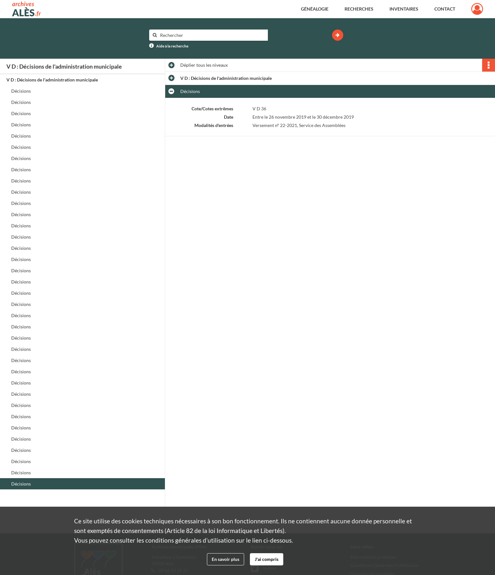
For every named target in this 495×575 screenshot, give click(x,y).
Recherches (359, 9)
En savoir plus (225, 559)
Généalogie (315, 9)
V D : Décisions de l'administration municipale (52, 79)
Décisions (21, 91)
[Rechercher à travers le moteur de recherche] (211, 35)
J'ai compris (266, 559)
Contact (444, 9)
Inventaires (403, 9)
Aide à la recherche (172, 46)
